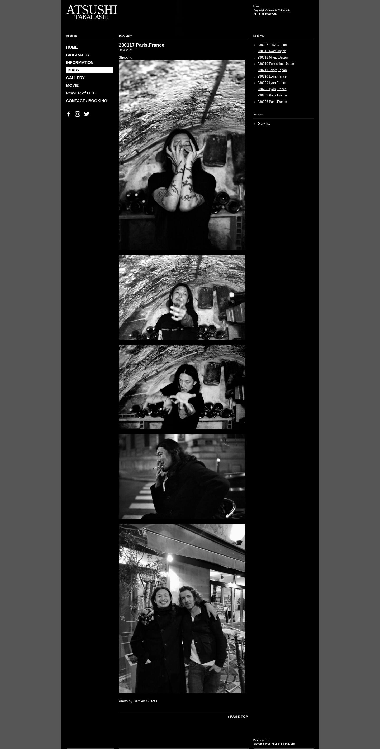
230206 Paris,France (272, 102)
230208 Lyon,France (272, 89)
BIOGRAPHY (78, 54)
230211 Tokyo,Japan (272, 70)
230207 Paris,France (272, 95)
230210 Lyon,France (272, 76)
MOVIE (72, 85)
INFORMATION (80, 62)
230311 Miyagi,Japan (273, 57)
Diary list (264, 123)
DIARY (74, 70)
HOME (72, 47)
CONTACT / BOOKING (86, 100)
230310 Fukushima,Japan (276, 64)
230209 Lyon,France (272, 83)
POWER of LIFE (81, 93)
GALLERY (75, 77)
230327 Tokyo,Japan (272, 45)
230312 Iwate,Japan (272, 51)
